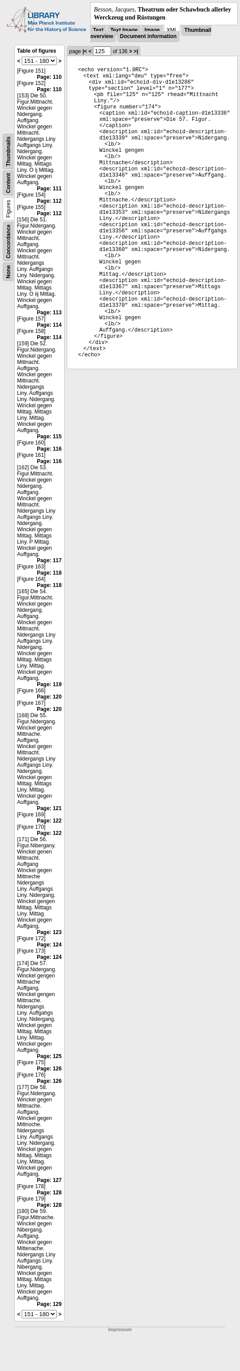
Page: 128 (49, 1192)
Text (98, 30)
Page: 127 (49, 1180)
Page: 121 (49, 808)
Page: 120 (49, 697)
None (8, 271)
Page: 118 (49, 573)
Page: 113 (49, 312)
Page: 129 (49, 1304)
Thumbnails (8, 151)
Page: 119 (49, 684)
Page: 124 (49, 945)
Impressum (120, 1329)
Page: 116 (49, 449)
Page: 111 (49, 188)
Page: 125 (49, 1056)
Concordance (8, 241)
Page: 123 (49, 932)
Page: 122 (49, 821)
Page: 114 (49, 325)
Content (8, 183)
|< (84, 51)
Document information (148, 36)
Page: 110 (49, 77)
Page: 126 (49, 1069)
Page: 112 (49, 201)
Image (152, 30)
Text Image (124, 30)
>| (136, 51)
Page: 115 (49, 436)
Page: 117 (49, 560)
